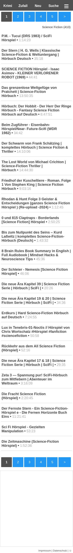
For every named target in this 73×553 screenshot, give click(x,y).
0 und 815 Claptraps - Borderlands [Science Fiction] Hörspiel (30, 220)
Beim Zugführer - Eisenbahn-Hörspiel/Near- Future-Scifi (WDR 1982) (29, 129)
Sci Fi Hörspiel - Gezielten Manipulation (23, 429)
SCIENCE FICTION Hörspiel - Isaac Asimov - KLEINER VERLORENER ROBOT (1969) (30, 73)
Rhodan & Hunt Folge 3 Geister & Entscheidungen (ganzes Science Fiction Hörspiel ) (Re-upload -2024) (36, 203)
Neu (37, 6)
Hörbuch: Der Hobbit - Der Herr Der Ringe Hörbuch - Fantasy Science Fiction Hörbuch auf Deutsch (36, 110)
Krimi (7, 6)
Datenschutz (60, 550)
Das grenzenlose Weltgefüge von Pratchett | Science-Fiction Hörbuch (29, 92)
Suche (53, 6)
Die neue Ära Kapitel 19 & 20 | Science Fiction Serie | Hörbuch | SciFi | (33, 301)
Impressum (44, 550)
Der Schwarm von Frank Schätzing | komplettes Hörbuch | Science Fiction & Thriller (35, 147)
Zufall (22, 6)
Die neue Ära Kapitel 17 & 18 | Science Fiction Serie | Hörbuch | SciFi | (33, 363)
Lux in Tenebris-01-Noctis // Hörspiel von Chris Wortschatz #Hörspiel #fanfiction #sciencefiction (36, 332)
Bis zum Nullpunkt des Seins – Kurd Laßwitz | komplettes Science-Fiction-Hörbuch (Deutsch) (33, 236)
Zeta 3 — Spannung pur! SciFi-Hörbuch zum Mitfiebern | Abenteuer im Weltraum (34, 379)
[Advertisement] (36, 508)
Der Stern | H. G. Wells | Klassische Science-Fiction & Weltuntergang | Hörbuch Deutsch (31, 55)
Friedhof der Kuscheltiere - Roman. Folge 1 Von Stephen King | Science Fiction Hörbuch (36, 185)
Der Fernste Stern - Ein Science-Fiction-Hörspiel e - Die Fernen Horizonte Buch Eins (35, 413)
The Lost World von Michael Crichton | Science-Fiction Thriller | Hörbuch (34, 166)
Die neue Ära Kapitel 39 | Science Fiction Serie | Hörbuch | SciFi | (36, 286)
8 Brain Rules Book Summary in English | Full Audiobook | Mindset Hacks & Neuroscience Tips (36, 255)
